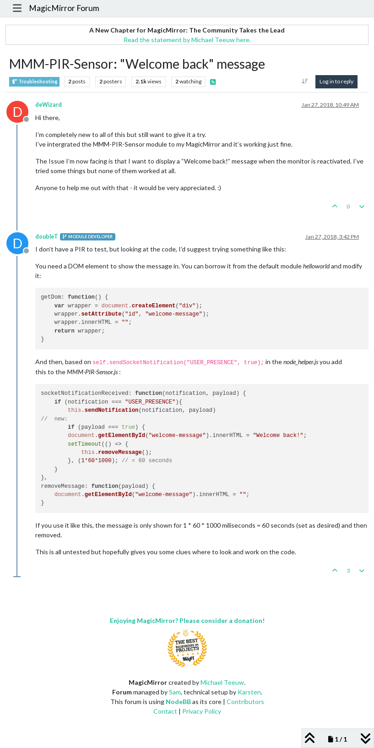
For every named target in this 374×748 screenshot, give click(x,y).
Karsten (249, 692)
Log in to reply (336, 81)
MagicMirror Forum (64, 8)
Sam (175, 692)
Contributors (245, 701)
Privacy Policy (201, 711)
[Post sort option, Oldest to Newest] (305, 81)
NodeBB (178, 701)
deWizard (48, 104)
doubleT (46, 236)
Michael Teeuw (222, 682)
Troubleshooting (34, 82)
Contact (165, 711)
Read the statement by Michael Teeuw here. (187, 40)
